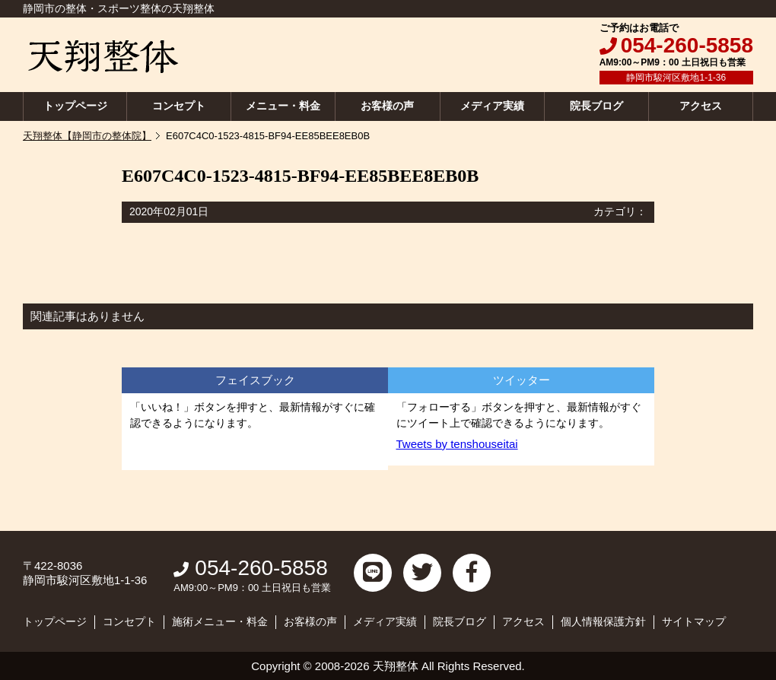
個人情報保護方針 (603, 621)
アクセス (700, 106)
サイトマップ (694, 621)
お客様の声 (387, 106)
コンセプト (178, 106)
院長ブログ (596, 106)
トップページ (75, 106)
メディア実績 (492, 106)
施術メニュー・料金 (220, 621)
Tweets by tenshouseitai (457, 443)
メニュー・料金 (283, 106)
